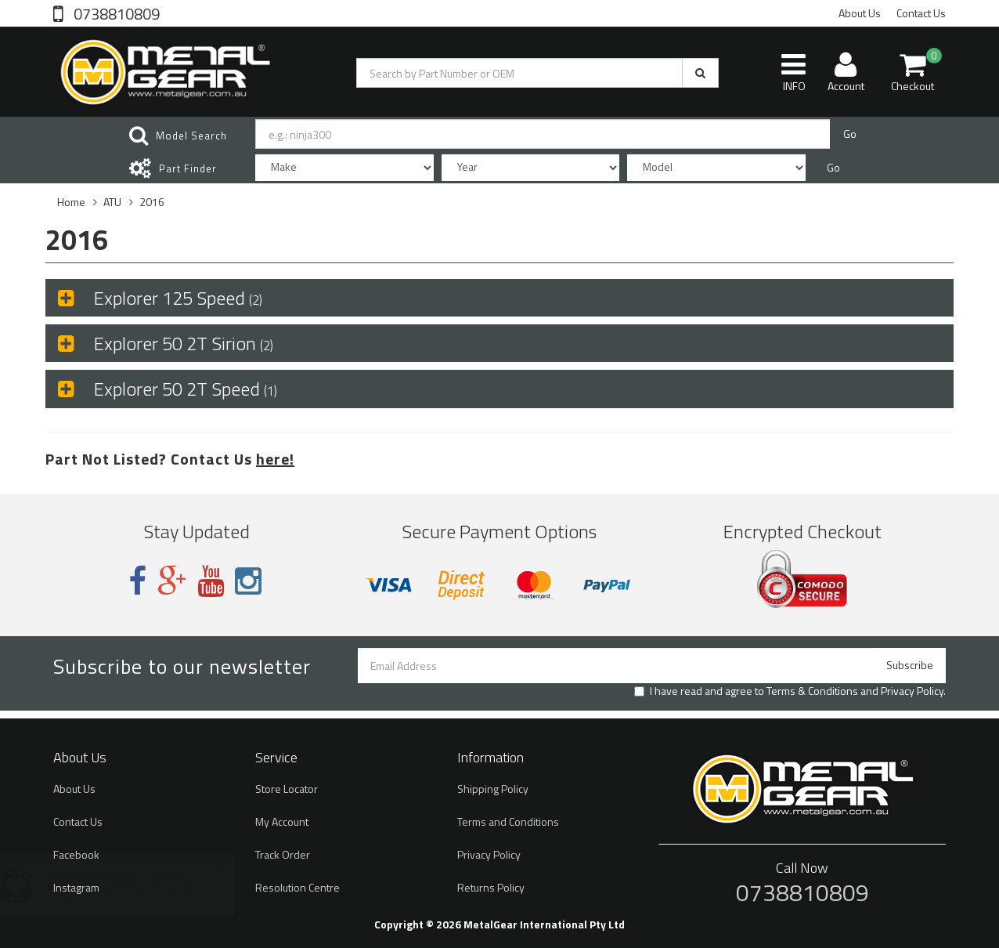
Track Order (282, 854)
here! (275, 459)
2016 (151, 202)
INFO (793, 72)
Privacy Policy (912, 690)
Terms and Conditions (508, 821)
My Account (281, 821)
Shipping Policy (492, 788)
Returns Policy (491, 887)
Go (850, 133)
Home (71, 202)
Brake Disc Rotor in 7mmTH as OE (133, 886)
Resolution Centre (297, 887)
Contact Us (921, 13)
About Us (860, 13)
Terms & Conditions (812, 690)
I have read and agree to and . (790, 691)
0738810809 (115, 13)
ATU (112, 202)
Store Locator (286, 788)
